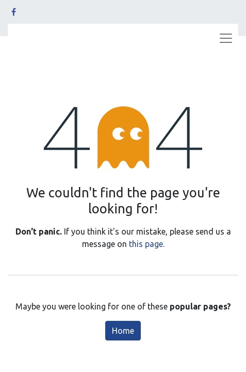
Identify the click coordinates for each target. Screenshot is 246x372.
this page (146, 244)
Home (123, 330)
